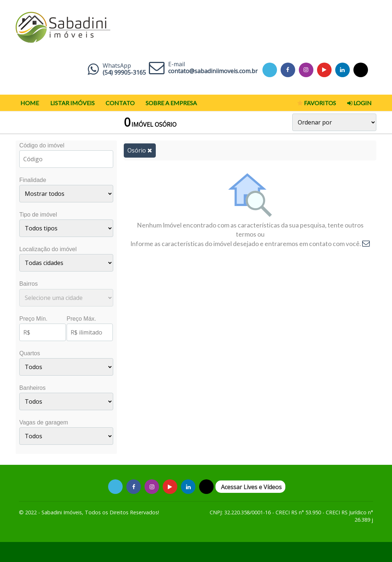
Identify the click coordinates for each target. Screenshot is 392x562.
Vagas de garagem (43, 422)
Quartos (29, 353)
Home (29, 102)
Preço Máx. (81, 319)
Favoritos (316, 103)
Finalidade (32, 180)
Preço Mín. (33, 319)
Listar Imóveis (72, 102)
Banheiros (32, 388)
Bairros (28, 284)
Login (359, 103)
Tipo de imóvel (38, 214)
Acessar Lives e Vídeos (251, 487)
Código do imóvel (41, 145)
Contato (120, 102)
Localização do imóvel (47, 249)
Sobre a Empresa (171, 102)
